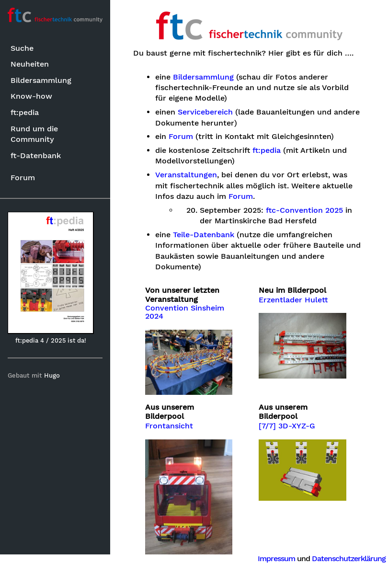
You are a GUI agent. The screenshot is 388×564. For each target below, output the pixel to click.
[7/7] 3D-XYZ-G (287, 426)
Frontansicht (169, 426)
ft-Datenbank (36, 155)
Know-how (31, 96)
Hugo (52, 375)
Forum (23, 177)
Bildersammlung (41, 80)
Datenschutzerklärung (349, 558)
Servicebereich (205, 112)
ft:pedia (25, 112)
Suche (22, 48)
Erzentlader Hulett (293, 300)
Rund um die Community (34, 134)
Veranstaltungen (186, 175)
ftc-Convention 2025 (304, 210)
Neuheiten (30, 64)
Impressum (276, 558)
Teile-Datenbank (203, 234)
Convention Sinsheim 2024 (184, 312)
